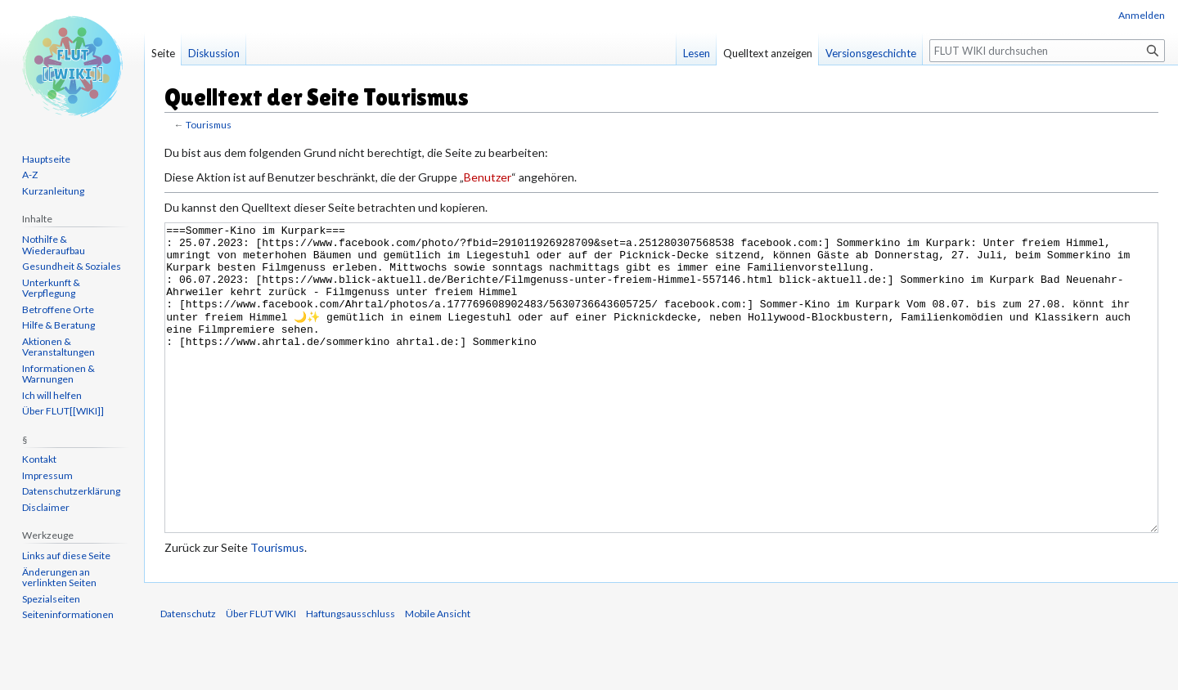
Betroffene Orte (58, 309)
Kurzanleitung (53, 191)
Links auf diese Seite (66, 555)
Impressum (47, 475)
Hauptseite (46, 159)
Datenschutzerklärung (71, 491)
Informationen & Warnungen (58, 374)
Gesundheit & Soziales (71, 266)
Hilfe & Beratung (58, 325)
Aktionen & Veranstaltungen (58, 347)
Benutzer (487, 177)
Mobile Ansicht (437, 675)
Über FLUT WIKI (261, 675)
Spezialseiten (51, 599)
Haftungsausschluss (350, 675)
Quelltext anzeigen (767, 53)
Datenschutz (188, 675)
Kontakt (39, 459)
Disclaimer (46, 507)
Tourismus (209, 125)
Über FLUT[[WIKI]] (63, 411)
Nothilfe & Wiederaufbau (53, 245)
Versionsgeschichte (870, 53)
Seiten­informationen (68, 614)
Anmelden (1141, 15)
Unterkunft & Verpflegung (51, 288)
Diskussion (214, 53)
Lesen (696, 53)
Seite (163, 53)
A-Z (30, 174)
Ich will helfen (52, 395)
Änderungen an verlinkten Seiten (59, 577)
